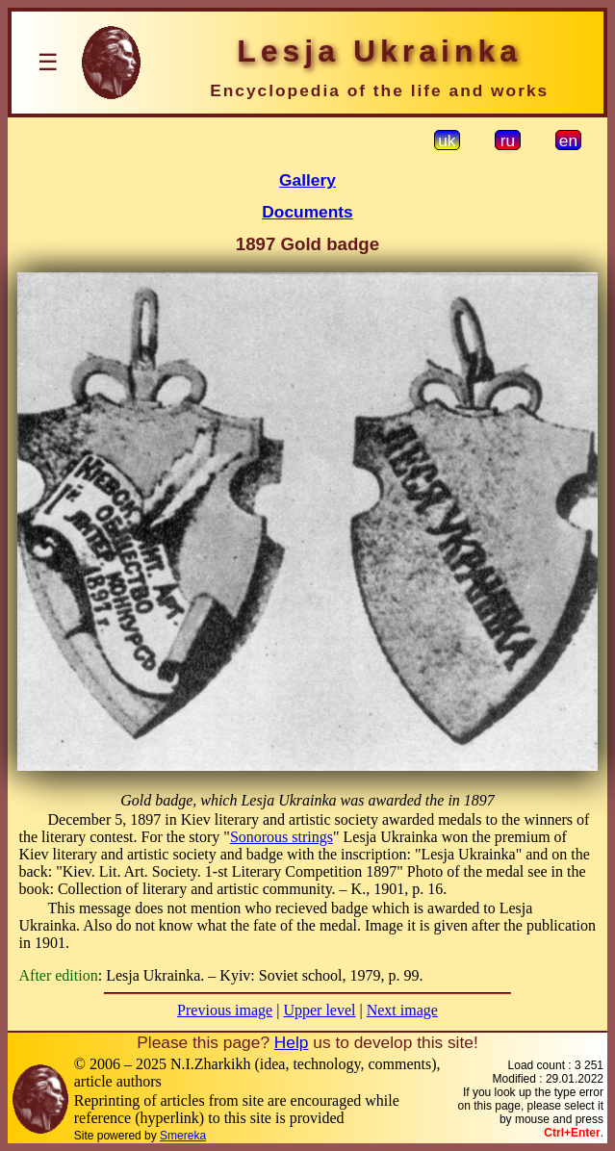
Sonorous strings (281, 837)
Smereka (183, 1135)
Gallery (307, 180)
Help (291, 1042)
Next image (402, 1010)
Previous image (224, 1010)
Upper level (319, 1010)
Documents (307, 211)
